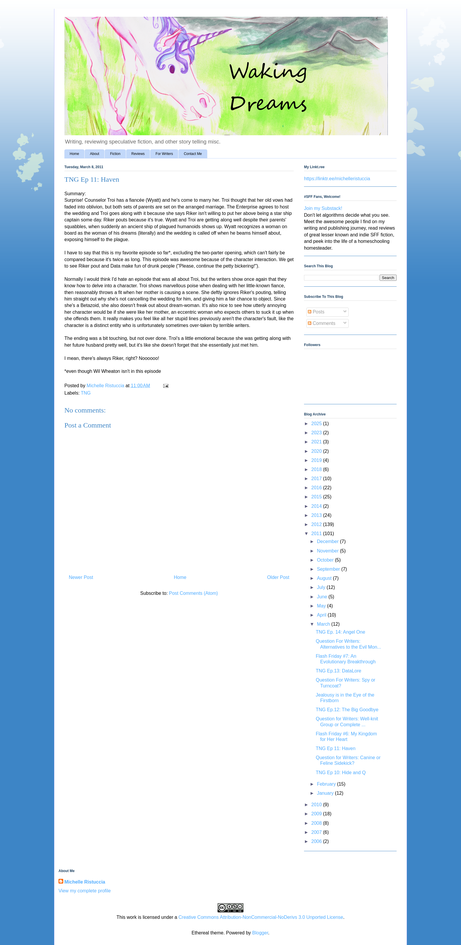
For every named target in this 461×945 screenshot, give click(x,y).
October (326, 559)
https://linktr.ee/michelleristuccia (337, 178)
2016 (317, 487)
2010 (317, 804)
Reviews (138, 154)
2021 (317, 441)
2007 (317, 832)
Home (74, 154)
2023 (317, 432)
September (329, 569)
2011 (317, 533)
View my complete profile (85, 890)
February (327, 784)
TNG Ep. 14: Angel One (340, 632)
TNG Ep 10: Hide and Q (341, 772)
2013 (317, 515)
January (326, 793)
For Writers (164, 154)
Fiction (115, 154)
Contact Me (193, 154)
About (94, 154)
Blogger (260, 932)
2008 (317, 823)
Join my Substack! (323, 208)
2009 (317, 813)
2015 (317, 496)
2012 (317, 524)
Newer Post (81, 577)
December (328, 541)
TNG (86, 392)
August (325, 578)
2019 (317, 460)
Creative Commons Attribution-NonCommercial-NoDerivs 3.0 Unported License (260, 917)
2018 (317, 469)
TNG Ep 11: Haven (335, 748)
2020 (317, 451)
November (328, 550)
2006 (317, 841)
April (322, 614)
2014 (317, 506)
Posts (316, 311)
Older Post (278, 577)
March (324, 624)
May (322, 605)
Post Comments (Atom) (193, 593)
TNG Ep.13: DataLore (338, 670)
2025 (317, 423)
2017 (317, 478)
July (322, 587)
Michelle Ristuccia (84, 881)
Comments (321, 323)
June (322, 596)
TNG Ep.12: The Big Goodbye (347, 709)
